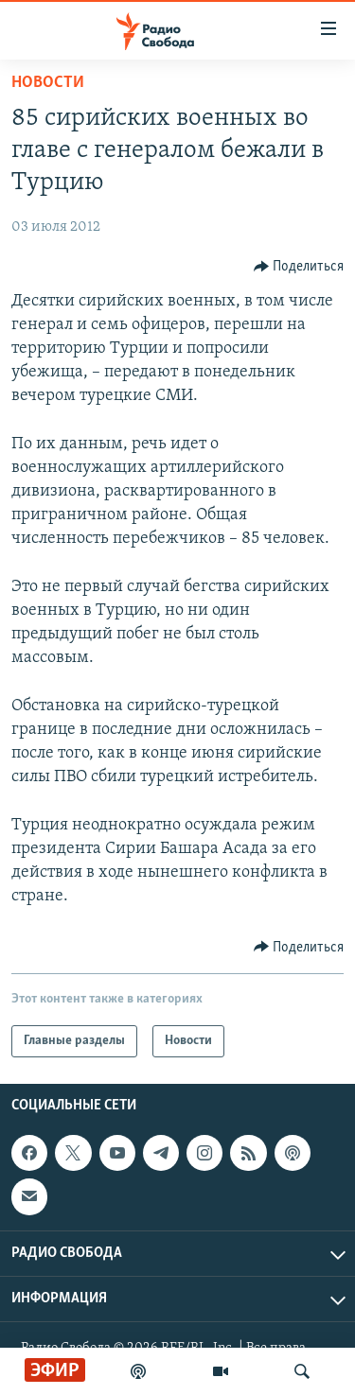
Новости (47, 83)
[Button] (299, 266)
